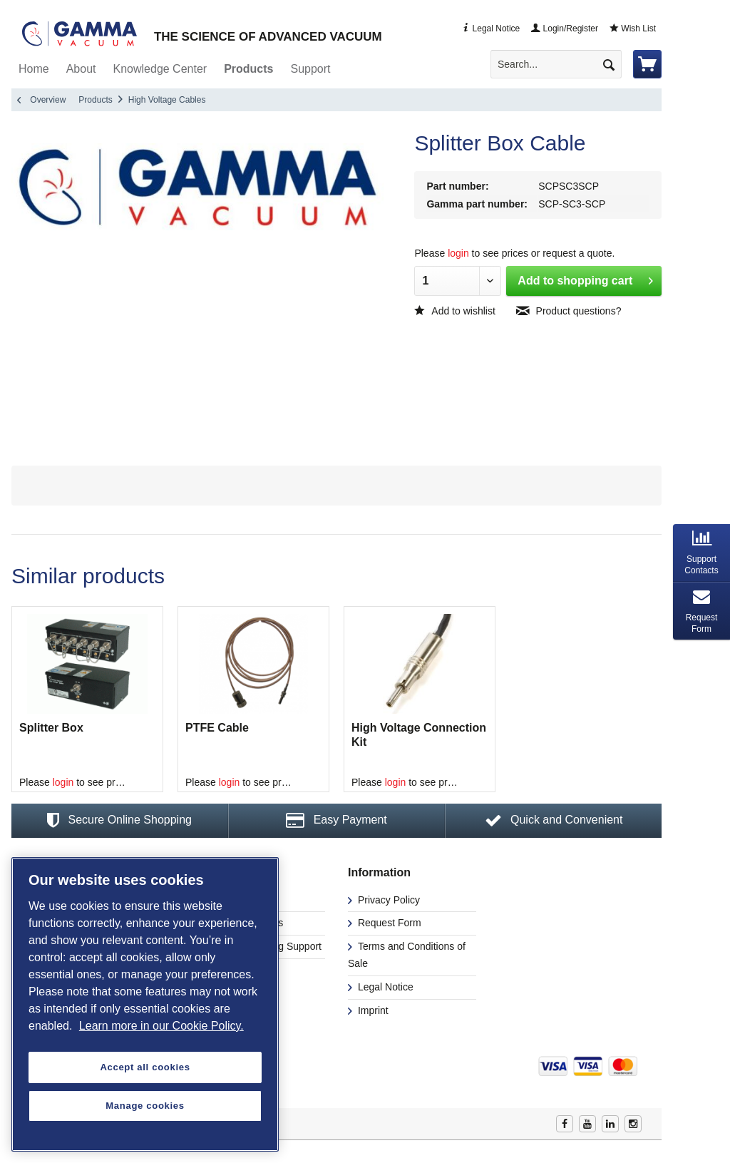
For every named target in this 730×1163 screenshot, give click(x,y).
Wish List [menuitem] (633, 29)
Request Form (388, 922)
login (458, 253)
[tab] (701, 553)
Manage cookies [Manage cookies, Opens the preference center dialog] (145, 1105)
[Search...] (556, 64)
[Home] (34, 69)
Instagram (633, 1124)
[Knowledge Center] (160, 69)
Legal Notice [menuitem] (490, 29)
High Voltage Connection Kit (418, 735)
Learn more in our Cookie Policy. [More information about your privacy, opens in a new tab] (161, 1026)
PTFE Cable (217, 728)
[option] (87, 699)
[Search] (609, 64)
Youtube (587, 1124)
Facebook (564, 1124)
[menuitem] (561, 64)
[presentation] (701, 553)
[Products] (248, 69)
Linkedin (610, 1124)
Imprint (372, 1010)
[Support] (310, 69)
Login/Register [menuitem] (564, 29)
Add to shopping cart (585, 278)
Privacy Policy (387, 900)
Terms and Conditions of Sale (407, 955)
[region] (145, 1004)
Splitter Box (51, 728)
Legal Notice (384, 987)
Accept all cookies (145, 1067)
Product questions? (569, 311)
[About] (81, 69)
